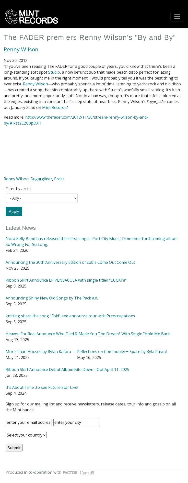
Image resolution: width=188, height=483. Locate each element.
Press (59, 179)
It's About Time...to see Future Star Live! (42, 387)
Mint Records (54, 107)
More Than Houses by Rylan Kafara (38, 351)
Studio (54, 72)
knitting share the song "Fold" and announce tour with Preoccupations (70, 316)
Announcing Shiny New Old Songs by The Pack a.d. (52, 298)
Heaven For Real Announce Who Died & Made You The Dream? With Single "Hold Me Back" (88, 333)
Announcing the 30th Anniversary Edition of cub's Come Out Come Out (70, 262)
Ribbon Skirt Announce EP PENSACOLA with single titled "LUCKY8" (66, 280)
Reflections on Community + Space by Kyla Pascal (122, 351)
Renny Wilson (21, 49)
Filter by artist (18, 188)
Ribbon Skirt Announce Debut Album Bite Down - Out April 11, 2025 (67, 369)
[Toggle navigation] (177, 17)
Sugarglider (41, 179)
